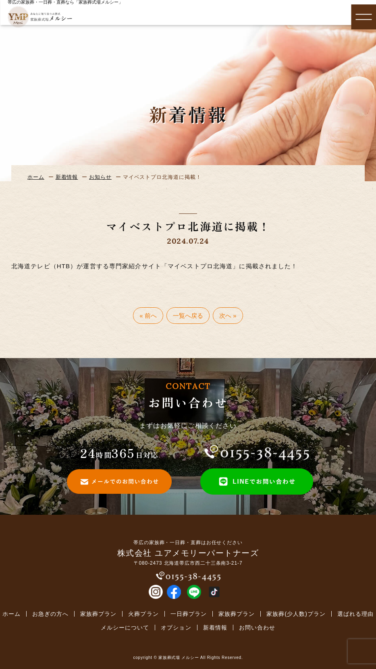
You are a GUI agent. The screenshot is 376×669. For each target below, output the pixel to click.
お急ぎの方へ (50, 614)
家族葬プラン (98, 614)
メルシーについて (125, 627)
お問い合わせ (257, 627)
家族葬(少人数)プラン (296, 614)
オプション (176, 627)
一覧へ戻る (188, 315)
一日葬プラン (188, 614)
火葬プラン (143, 614)
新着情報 (67, 177)
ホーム (35, 177)
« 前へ (148, 315)
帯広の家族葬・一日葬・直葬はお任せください (188, 542)
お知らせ (100, 177)
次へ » (228, 315)
